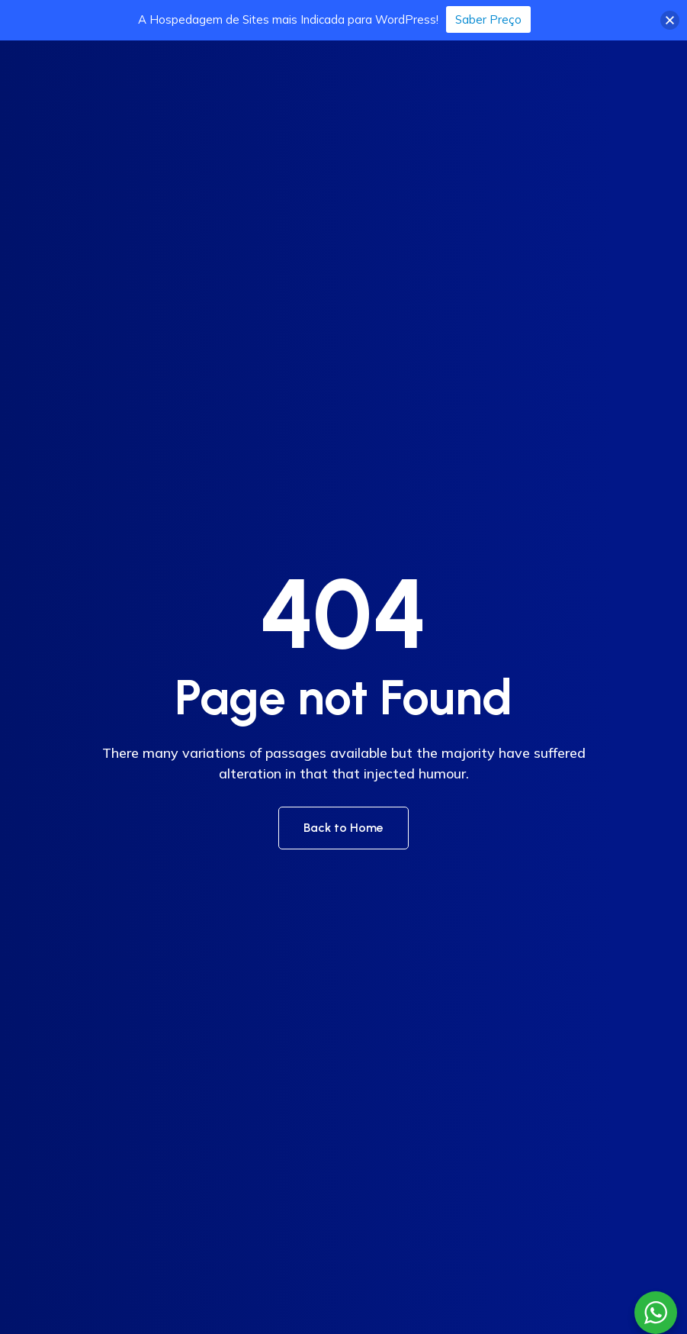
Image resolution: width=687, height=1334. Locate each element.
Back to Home (343, 827)
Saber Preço (488, 19)
